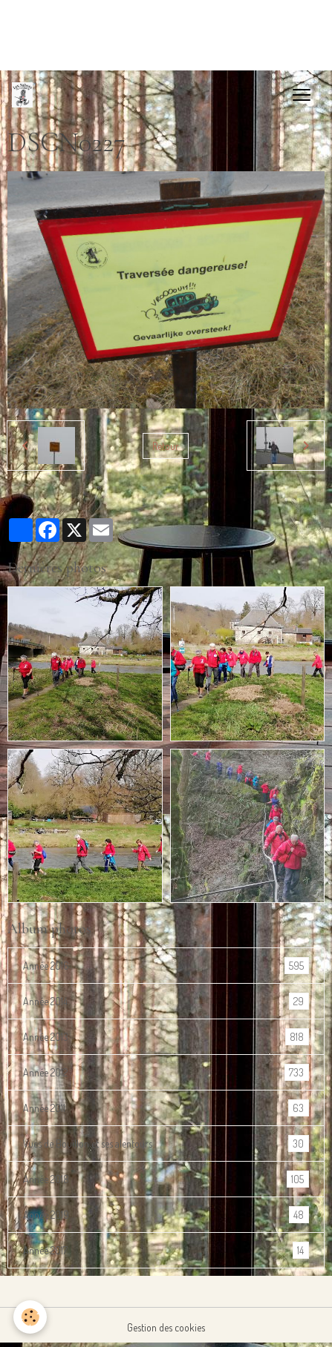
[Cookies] (30, 1317)
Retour (165, 446)
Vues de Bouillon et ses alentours (166, 1143)
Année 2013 (166, 1036)
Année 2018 (166, 1179)
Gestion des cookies (166, 1327)
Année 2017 (166, 1250)
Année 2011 (166, 1107)
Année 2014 (166, 1001)
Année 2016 (166, 965)
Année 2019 (166, 1214)
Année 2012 (166, 1072)
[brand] (25, 94)
